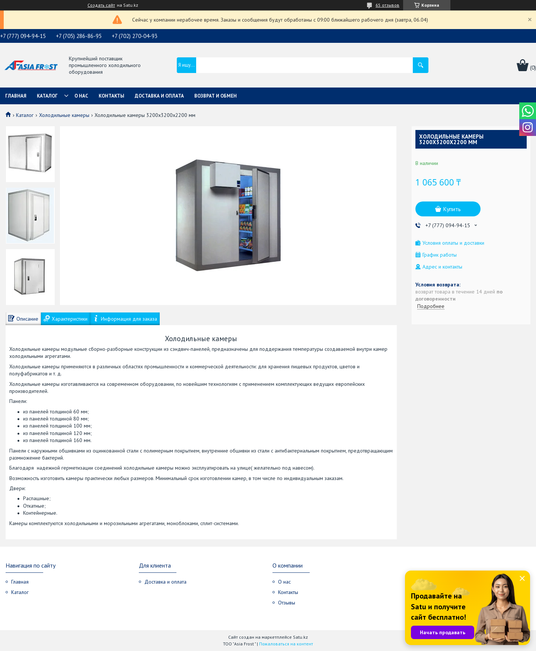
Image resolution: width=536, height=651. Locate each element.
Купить (452, 209)
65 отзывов (387, 5)
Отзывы (286, 602)
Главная (15, 96)
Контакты (111, 96)
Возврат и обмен (215, 96)
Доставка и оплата (159, 96)
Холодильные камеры (64, 115)
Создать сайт (101, 5)
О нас (81, 96)
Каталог (47, 96)
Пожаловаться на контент (286, 644)
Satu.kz (300, 637)
